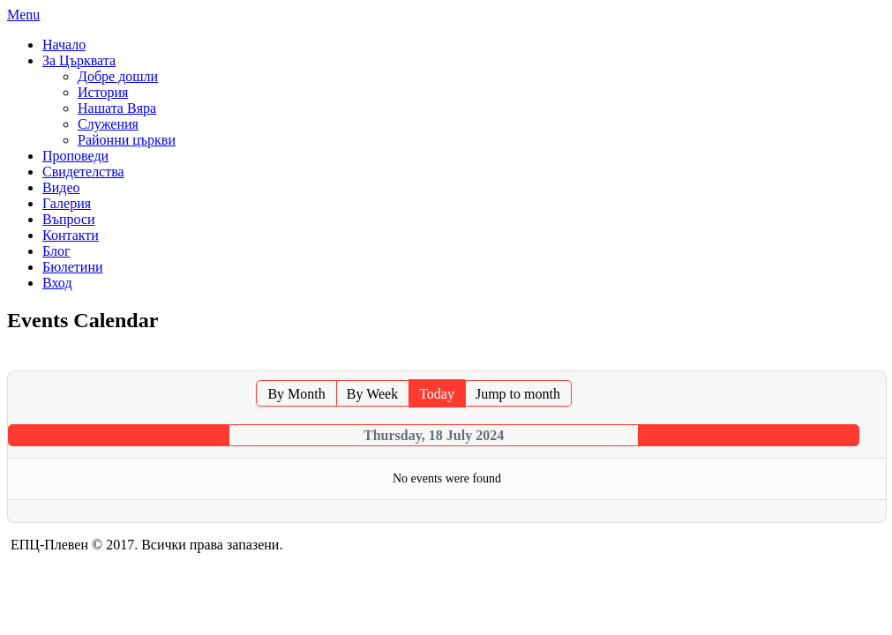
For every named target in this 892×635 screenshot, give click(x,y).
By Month (296, 393)
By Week (372, 393)
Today (436, 393)
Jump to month (518, 393)
